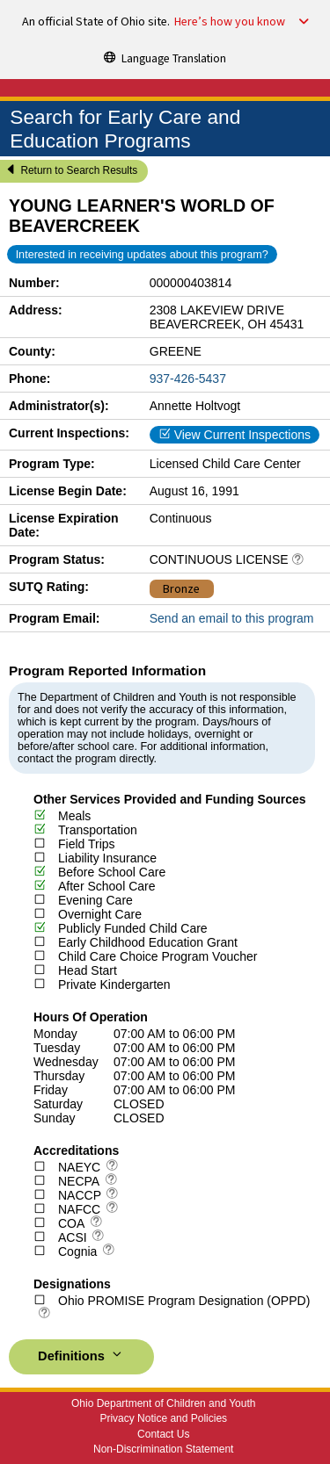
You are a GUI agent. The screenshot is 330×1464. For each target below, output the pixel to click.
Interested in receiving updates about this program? (142, 255)
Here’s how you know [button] (229, 22)
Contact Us (163, 1434)
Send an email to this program (232, 618)
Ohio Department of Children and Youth (163, 1403)
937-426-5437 (188, 378)
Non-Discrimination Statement (163, 1449)
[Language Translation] (165, 57)
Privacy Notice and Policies (163, 1418)
